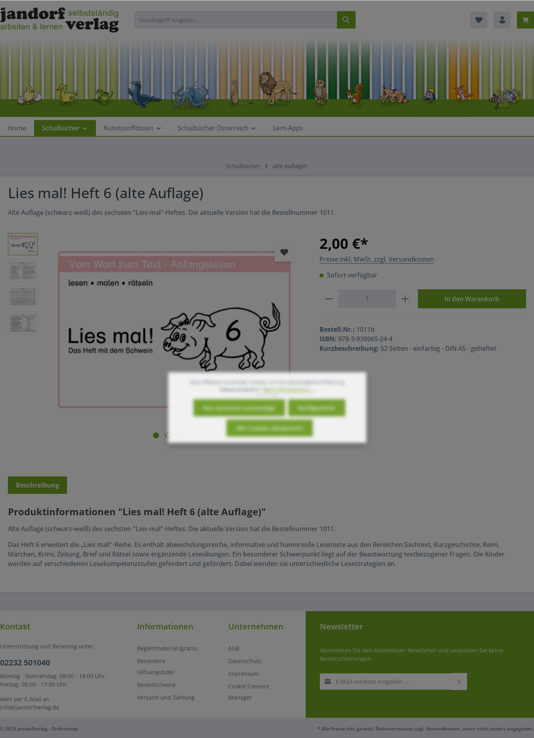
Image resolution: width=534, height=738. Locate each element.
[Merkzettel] (478, 20)
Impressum (243, 673)
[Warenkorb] (525, 20)
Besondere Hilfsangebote (155, 666)
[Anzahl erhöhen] (405, 298)
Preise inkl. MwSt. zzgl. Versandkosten (377, 259)
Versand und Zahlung (166, 697)
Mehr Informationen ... (288, 403)
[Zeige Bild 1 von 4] (156, 435)
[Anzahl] (367, 298)
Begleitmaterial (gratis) (167, 648)
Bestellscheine (156, 684)
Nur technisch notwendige (239, 422)
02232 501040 (25, 662)
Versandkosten (443, 728)
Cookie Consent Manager (248, 692)
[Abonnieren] (459, 681)
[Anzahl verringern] (329, 298)
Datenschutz (245, 661)
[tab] (37, 485)
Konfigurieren (316, 422)
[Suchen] (346, 20)
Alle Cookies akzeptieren (269, 442)
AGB (233, 648)
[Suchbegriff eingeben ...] (235, 20)
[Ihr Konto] (502, 20)
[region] (156, 346)
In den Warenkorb (471, 298)
